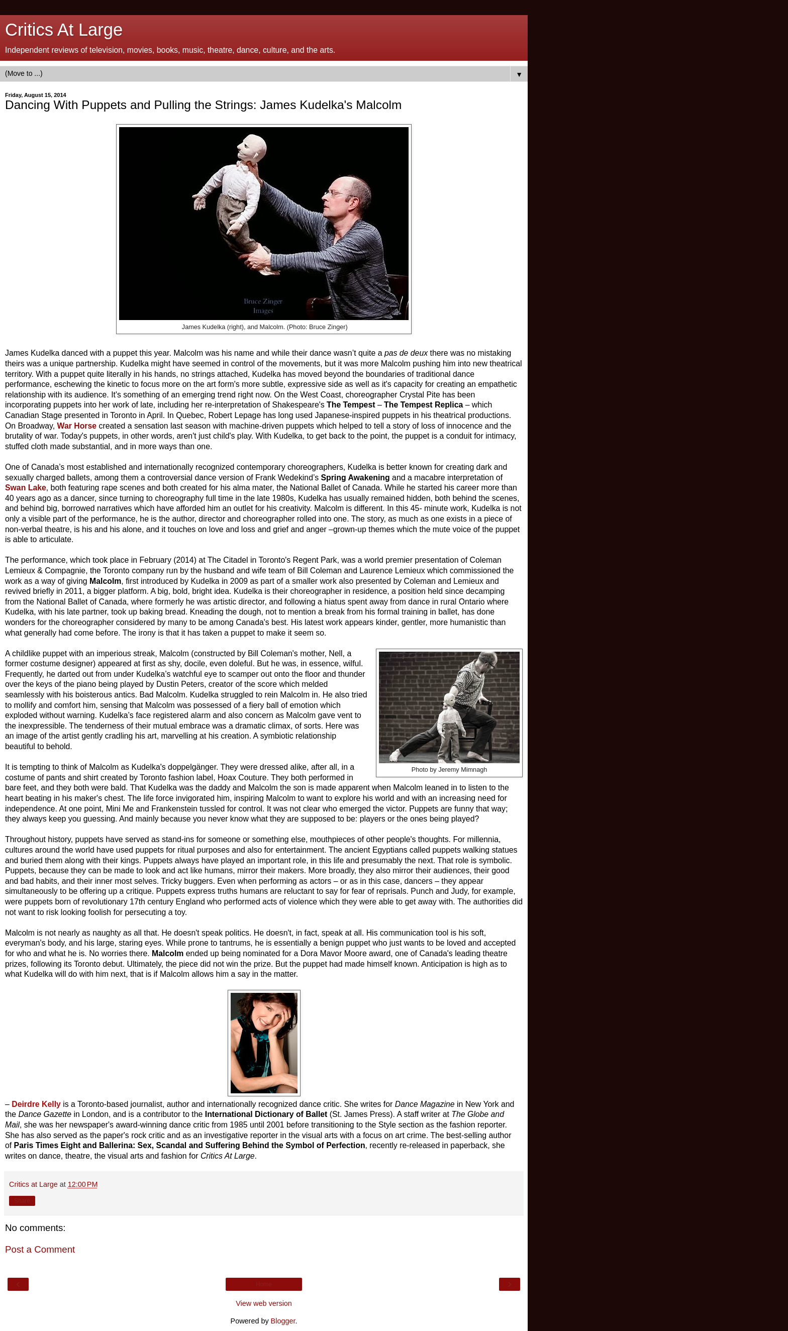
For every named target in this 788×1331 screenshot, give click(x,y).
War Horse (77, 426)
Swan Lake (25, 487)
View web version (264, 1303)
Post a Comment (40, 1249)
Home (264, 1284)
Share (22, 1200)
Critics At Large (64, 29)
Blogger (283, 1321)
